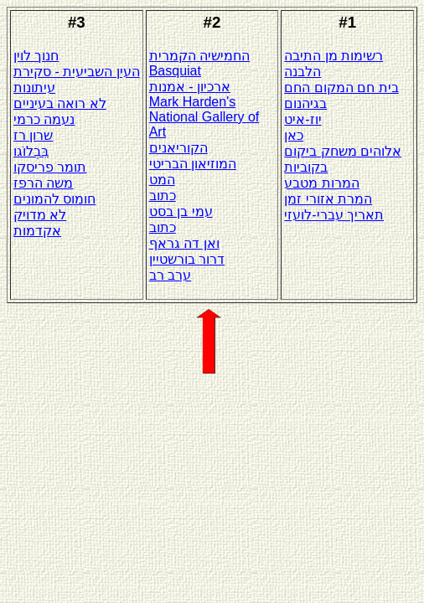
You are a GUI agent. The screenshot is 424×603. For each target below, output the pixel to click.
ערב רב (170, 275)
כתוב (162, 195)
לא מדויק (39, 215)
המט (162, 180)
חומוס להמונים (54, 199)
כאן (293, 135)
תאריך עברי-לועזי (334, 215)
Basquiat (175, 71)
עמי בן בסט (181, 211)
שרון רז (33, 135)
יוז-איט (302, 119)
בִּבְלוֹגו (31, 151)
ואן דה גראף (184, 243)
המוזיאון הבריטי (192, 164)
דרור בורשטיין (187, 259)
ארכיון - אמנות (189, 87)
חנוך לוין (36, 56)
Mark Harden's (192, 102)
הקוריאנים (178, 148)
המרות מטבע (321, 183)
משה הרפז (43, 183)
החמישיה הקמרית (199, 56)
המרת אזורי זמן (328, 199)
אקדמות (37, 231)
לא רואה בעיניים (59, 103)
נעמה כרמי (44, 119)
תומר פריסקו (49, 167)
